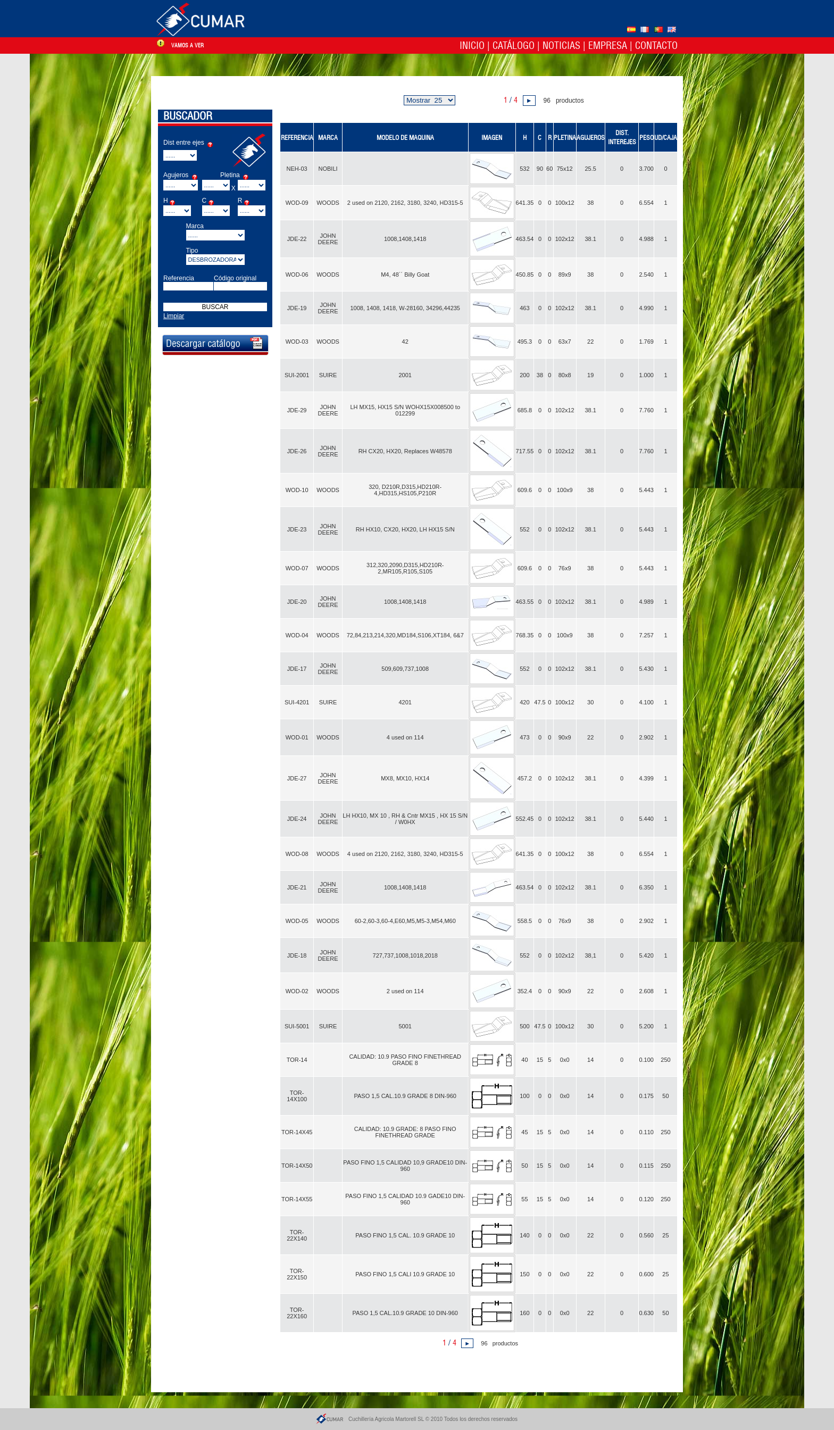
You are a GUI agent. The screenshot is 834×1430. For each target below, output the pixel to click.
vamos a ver (187, 45)
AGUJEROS (591, 138)
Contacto (656, 45)
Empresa (607, 45)
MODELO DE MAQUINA (405, 138)
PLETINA (565, 138)
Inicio (472, 45)
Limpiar (173, 316)
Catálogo (514, 45)
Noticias (561, 45)
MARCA (328, 138)
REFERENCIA (297, 138)
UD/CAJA (665, 138)
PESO (646, 138)
